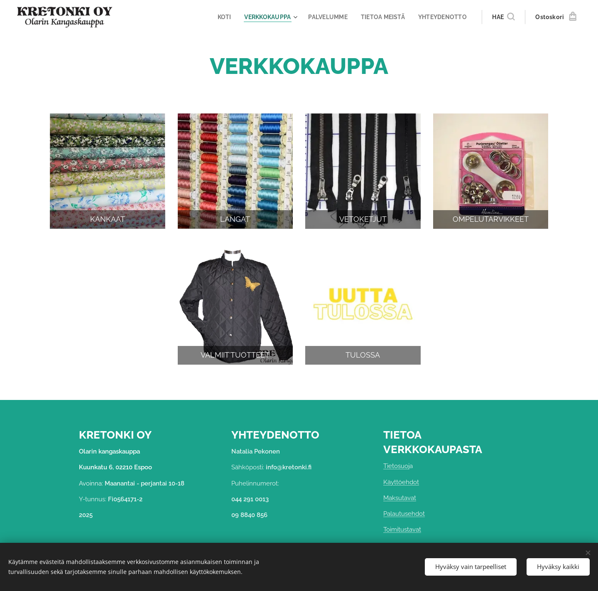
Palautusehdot (404, 513)
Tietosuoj (396, 466)
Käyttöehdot (401, 482)
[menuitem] (217, 17)
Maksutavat (399, 498)
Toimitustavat (402, 530)
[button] (503, 17)
